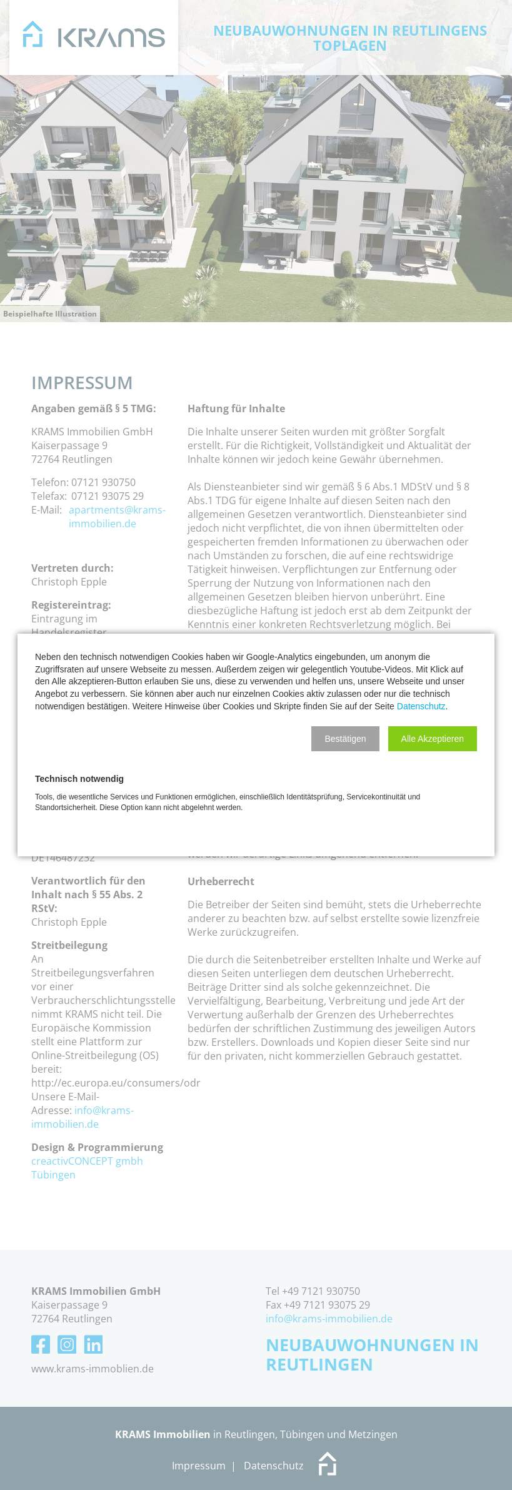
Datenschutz (421, 706)
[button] (345, 738)
